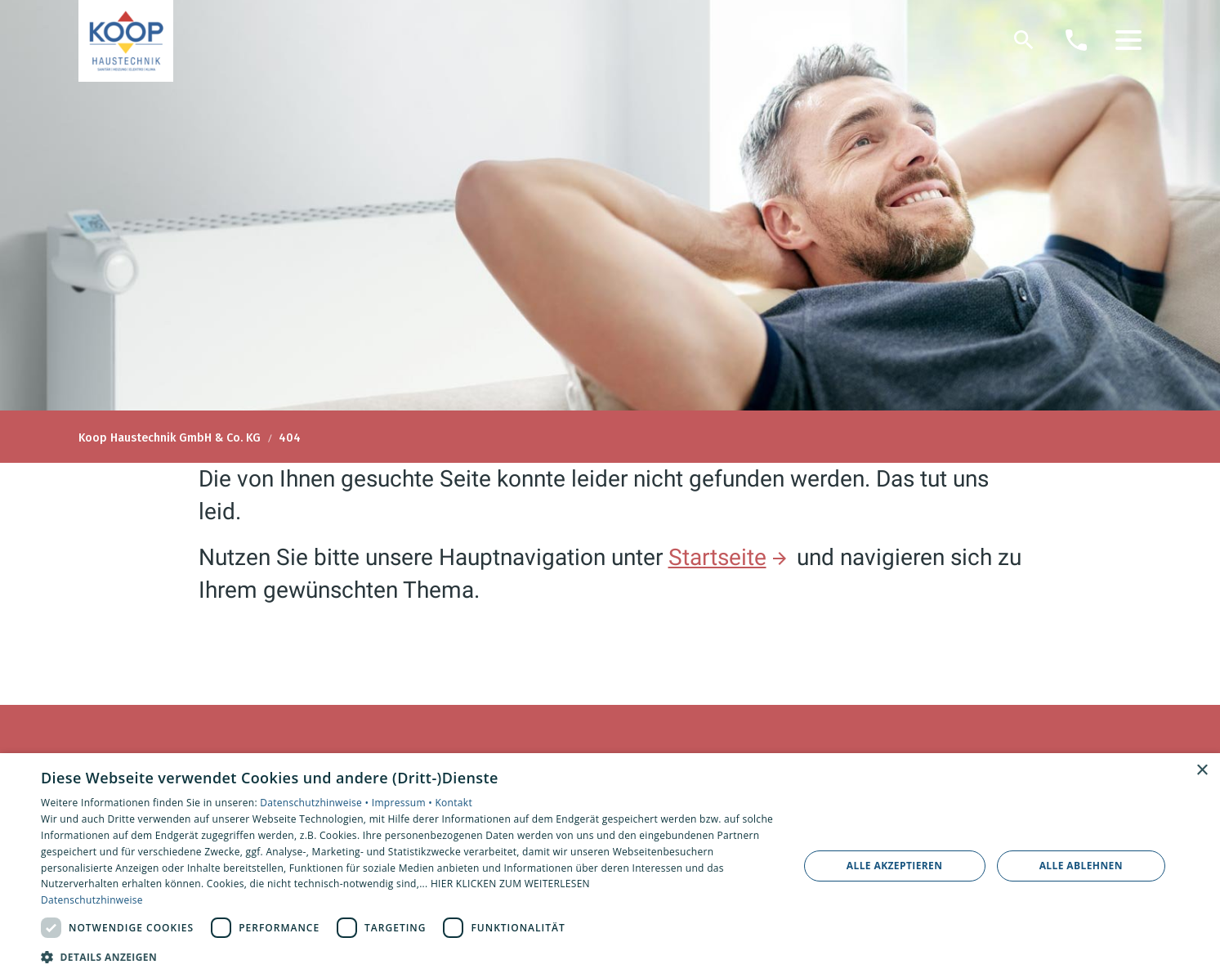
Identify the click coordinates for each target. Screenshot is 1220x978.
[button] (1128, 40)
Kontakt (453, 803)
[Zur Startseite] (125, 41)
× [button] (1201, 771)
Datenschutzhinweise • (315, 803)
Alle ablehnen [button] (1081, 866)
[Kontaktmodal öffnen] (1076, 40)
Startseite (717, 557)
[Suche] (1024, 40)
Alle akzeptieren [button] (895, 866)
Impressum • (404, 803)
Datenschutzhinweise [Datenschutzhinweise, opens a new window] (92, 900)
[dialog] (610, 865)
